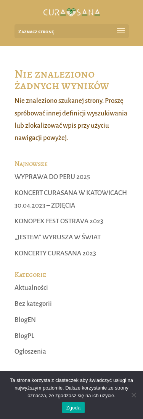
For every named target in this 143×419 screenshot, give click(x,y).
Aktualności (31, 287)
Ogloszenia (30, 351)
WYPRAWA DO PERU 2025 (52, 176)
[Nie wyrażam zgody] (133, 395)
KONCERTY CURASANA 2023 (55, 253)
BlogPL (24, 335)
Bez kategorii (33, 303)
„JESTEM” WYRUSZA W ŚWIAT (57, 237)
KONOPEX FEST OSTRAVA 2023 (58, 221)
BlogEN (25, 319)
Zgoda (73, 408)
